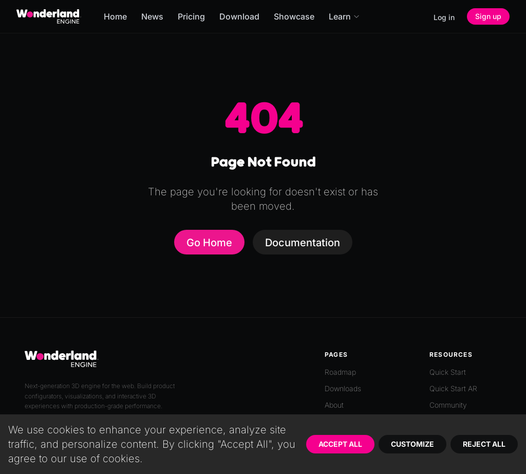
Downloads (343, 388)
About (334, 404)
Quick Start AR (453, 388)
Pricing (191, 16)
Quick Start (447, 372)
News (152, 16)
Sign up (488, 16)
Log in (444, 17)
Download (239, 16)
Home (115, 16)
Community (448, 404)
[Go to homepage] (48, 16)
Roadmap (340, 372)
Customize (412, 444)
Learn (344, 16)
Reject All (484, 444)
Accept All (340, 444)
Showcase (294, 16)
